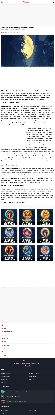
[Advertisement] (27, 15)
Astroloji (7, 29)
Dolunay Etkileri (42, 287)
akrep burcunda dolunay (34, 287)
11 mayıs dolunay (25, 287)
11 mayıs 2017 (9, 287)
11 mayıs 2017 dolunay (17, 287)
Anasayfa (2, 29)
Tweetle (2, 285)
